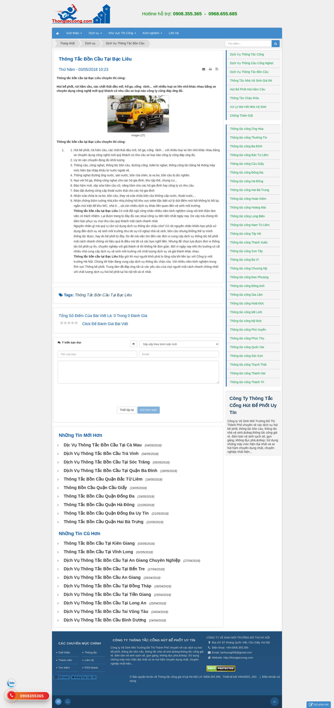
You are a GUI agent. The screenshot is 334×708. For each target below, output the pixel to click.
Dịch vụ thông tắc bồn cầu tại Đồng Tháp (107, 585)
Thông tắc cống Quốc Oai (247, 347)
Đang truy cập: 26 (83, 677)
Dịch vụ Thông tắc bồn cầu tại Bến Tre (104, 568)
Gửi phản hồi (318, 705)
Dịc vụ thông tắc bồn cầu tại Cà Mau (103, 445)
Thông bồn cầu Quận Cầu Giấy (95, 487)
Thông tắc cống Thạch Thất (248, 364)
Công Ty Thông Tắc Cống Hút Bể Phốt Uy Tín (253, 405)
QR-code (61, 677)
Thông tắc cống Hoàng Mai (248, 207)
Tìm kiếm (64, 667)
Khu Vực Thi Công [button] (122, 34)
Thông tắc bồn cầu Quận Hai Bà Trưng (104, 521)
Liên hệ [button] (174, 33)
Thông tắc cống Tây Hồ (245, 233)
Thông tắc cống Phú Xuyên (248, 329)
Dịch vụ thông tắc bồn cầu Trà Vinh (101, 453)
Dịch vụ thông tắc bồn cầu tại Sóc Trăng (107, 462)
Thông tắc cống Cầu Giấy (247, 163)
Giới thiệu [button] (74, 34)
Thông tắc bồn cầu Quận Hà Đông (99, 504)
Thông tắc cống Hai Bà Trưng (249, 190)
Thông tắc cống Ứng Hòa (246, 128)
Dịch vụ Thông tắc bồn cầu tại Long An (105, 603)
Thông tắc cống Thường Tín (248, 137)
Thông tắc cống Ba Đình (246, 146)
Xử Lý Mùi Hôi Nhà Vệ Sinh (248, 107)
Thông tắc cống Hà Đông (246, 181)
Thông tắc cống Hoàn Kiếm (248, 198)
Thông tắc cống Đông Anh (247, 286)
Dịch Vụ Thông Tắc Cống (247, 54)
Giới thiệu (64, 652)
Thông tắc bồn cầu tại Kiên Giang (99, 543)
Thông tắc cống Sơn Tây (246, 251)
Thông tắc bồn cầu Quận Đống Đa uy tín (106, 513)
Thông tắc (91, 652)
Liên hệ (89, 660)
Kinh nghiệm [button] (152, 34)
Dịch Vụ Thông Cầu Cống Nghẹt (251, 63)
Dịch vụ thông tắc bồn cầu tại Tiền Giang (107, 594)
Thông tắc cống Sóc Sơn (246, 356)
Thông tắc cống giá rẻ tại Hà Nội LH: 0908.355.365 (189, 676)
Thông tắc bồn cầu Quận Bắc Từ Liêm (103, 479)
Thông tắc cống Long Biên (247, 216)
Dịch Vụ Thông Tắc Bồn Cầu (249, 72)
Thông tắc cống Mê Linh (246, 312)
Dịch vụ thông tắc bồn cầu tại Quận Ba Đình (110, 470)
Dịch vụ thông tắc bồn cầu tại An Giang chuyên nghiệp (122, 560)
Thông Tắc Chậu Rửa (244, 98)
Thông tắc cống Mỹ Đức (246, 321)
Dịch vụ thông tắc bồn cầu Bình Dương (105, 620)
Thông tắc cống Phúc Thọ (247, 338)
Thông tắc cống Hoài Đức (247, 303)
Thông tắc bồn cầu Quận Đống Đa (99, 496)
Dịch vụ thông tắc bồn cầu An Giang (102, 577)
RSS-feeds (91, 667)
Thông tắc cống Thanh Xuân (249, 242)
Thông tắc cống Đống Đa (246, 172)
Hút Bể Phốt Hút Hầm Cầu (247, 89)
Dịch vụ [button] (95, 34)
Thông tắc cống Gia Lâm (246, 294)
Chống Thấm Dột (241, 115)
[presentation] (138, 395)
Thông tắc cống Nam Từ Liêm (250, 225)
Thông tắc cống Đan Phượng (249, 277)
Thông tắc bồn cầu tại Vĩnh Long (98, 551)
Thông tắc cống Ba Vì (244, 259)
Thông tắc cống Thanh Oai (247, 373)
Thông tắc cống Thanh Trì (247, 382)
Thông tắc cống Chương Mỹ (248, 268)
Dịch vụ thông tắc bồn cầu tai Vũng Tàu (106, 611)
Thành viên (65, 660)
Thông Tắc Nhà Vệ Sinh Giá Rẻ (251, 80)
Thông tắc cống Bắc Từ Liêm (249, 155)
